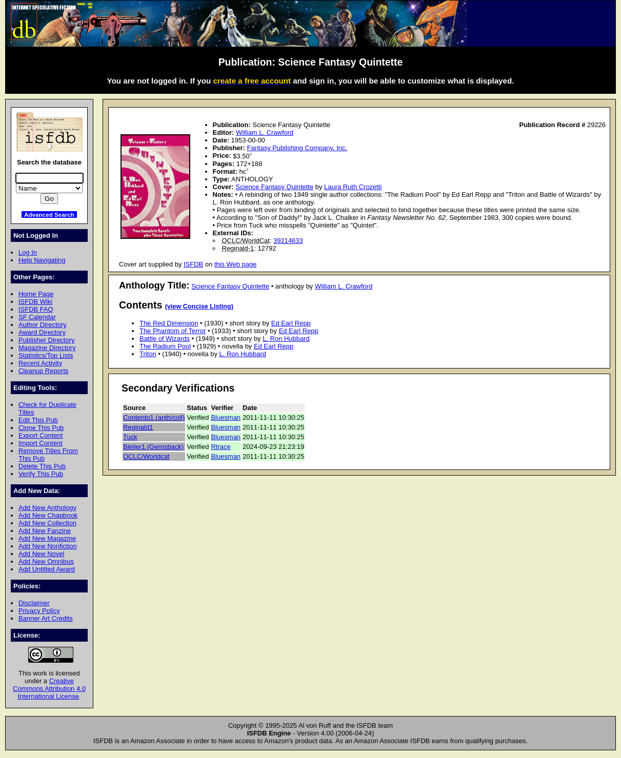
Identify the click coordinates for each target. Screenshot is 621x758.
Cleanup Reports (43, 371)
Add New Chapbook (47, 515)
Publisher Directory (46, 340)
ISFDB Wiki (35, 301)
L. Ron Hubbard (286, 338)
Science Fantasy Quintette (274, 187)
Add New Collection (47, 523)
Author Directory (42, 325)
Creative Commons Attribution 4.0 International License (49, 688)
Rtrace (220, 446)
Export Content (40, 435)
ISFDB (193, 264)
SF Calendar (37, 317)
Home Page (35, 294)
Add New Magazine (47, 538)
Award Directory (42, 332)
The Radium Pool (165, 346)
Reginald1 (138, 427)
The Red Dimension (168, 323)
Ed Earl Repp (291, 323)
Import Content (40, 443)
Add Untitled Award (46, 569)
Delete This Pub (42, 466)
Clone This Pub (41, 428)
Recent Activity (40, 363)
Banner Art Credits (45, 618)
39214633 (288, 240)
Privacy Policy (39, 610)
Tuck (130, 437)
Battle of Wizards (164, 338)
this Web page (235, 264)
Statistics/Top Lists (45, 355)
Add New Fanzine (44, 531)
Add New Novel (41, 554)
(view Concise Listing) (199, 306)
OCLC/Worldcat (146, 456)
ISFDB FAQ (35, 309)
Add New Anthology (47, 507)
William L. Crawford (264, 132)
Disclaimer (33, 603)
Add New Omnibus (46, 561)
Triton (147, 354)
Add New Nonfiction (47, 546)
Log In (27, 252)
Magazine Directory (47, 348)
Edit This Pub (38, 420)
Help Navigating (41, 260)
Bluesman (226, 417)
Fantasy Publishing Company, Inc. (297, 148)
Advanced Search (49, 214)
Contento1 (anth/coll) (154, 417)
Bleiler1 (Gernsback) (153, 446)
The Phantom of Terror (172, 331)
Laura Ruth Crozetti (353, 187)
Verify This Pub (40, 474)
